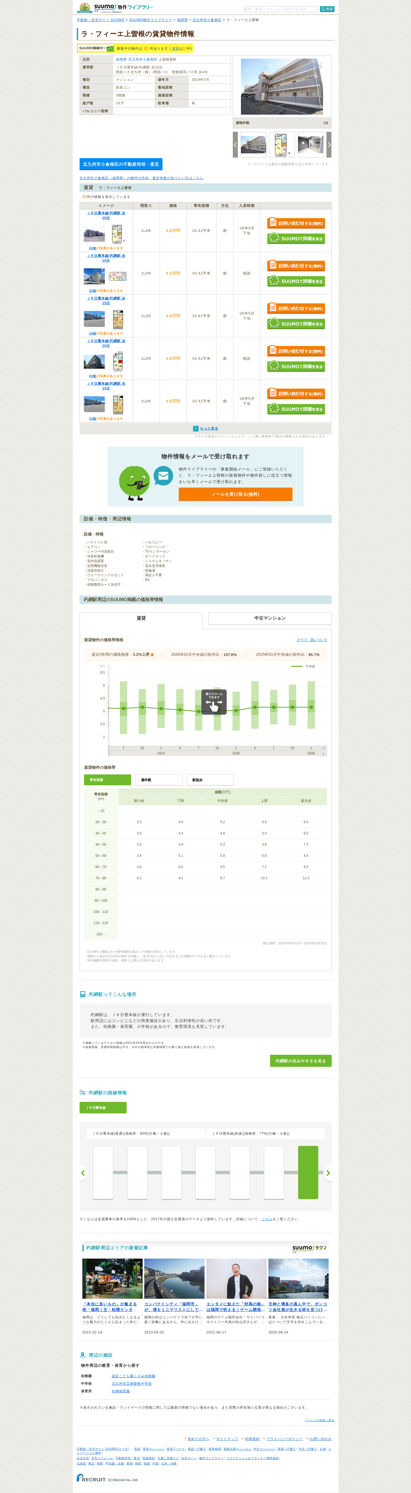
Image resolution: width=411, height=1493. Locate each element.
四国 (147, 1463)
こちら (267, 1219)
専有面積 (96, 780)
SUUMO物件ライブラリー (150, 20)
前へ (84, 1173)
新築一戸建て (287, 1448)
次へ (327, 1173)
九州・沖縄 (169, 1463)
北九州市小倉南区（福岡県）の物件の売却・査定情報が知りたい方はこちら (141, 178)
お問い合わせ (321, 1439)
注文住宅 (83, 1458)
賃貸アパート (176, 1448)
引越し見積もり (168, 1458)
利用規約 (252, 1439)
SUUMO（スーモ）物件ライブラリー (115, 8)
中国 (155, 1463)
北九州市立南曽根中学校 (132, 1384)
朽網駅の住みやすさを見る (301, 1061)
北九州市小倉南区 (207, 20)
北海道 (81, 1463)
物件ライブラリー (211, 1458)
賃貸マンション (153, 1448)
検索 (329, 9)
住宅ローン (189, 1458)
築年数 (146, 780)
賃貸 (175, 48)
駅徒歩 (197, 780)
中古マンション (264, 1448)
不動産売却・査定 (127, 1458)
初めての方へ (199, 1439)
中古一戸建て (308, 1448)
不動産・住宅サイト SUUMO (101, 20)
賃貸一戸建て (197, 1448)
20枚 (92, 248)
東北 (91, 1463)
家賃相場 (215, 1448)
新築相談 (149, 1458)
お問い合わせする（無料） (296, 223)
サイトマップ (227, 1439)
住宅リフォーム (102, 1458)
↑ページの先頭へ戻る (320, 1420)
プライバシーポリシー (284, 1439)
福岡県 (182, 20)
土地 (323, 1448)
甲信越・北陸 (115, 1463)
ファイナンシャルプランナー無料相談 (252, 1458)
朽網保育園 (121, 1391)
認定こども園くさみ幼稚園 (133, 1376)
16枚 (92, 333)
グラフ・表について (312, 640)
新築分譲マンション (237, 1448)
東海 (130, 1463)
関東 (100, 1463)
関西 (138, 1463)
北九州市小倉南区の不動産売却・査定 (121, 164)
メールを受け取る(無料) (236, 494)
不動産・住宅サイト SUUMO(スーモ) (103, 1448)
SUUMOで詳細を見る (296, 238)
